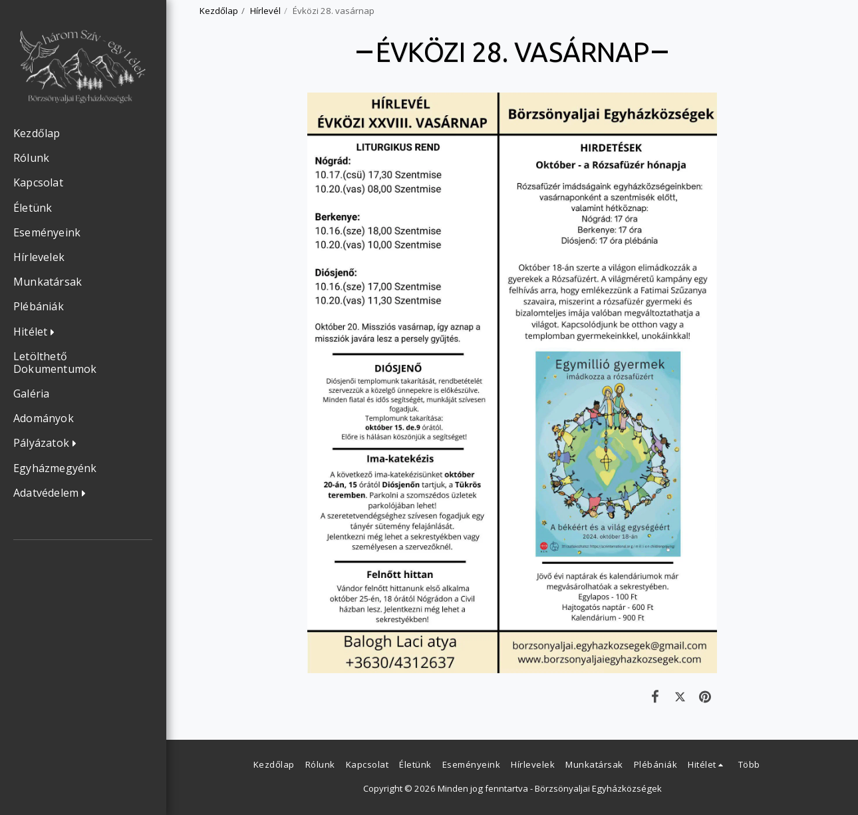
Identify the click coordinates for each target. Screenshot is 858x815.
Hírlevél (265, 11)
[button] (37, 332)
